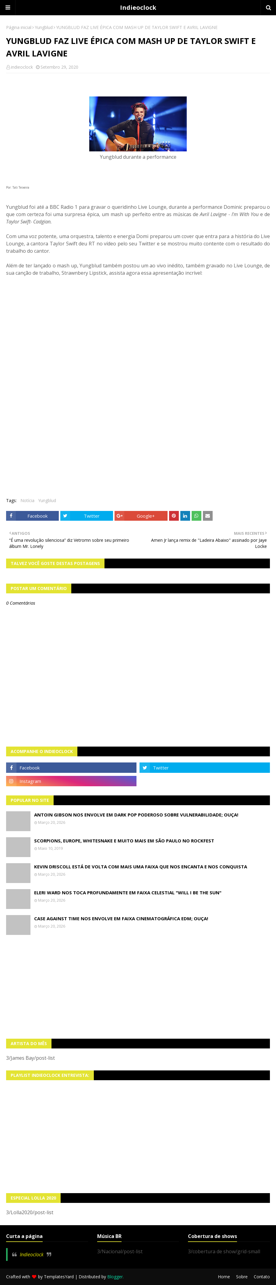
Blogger (115, 1277)
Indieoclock (138, 7)
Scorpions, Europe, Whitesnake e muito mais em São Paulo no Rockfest (124, 841)
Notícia (27, 500)
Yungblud (44, 27)
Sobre (242, 1277)
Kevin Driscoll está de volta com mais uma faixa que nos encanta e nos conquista (140, 866)
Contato (262, 1277)
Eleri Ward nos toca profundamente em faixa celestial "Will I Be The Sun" (127, 892)
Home (224, 1277)
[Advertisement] (138, 987)
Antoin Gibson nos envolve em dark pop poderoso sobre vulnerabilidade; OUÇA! (136, 815)
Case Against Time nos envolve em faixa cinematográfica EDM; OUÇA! (121, 918)
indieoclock (22, 67)
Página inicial (18, 27)
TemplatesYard (59, 1277)
